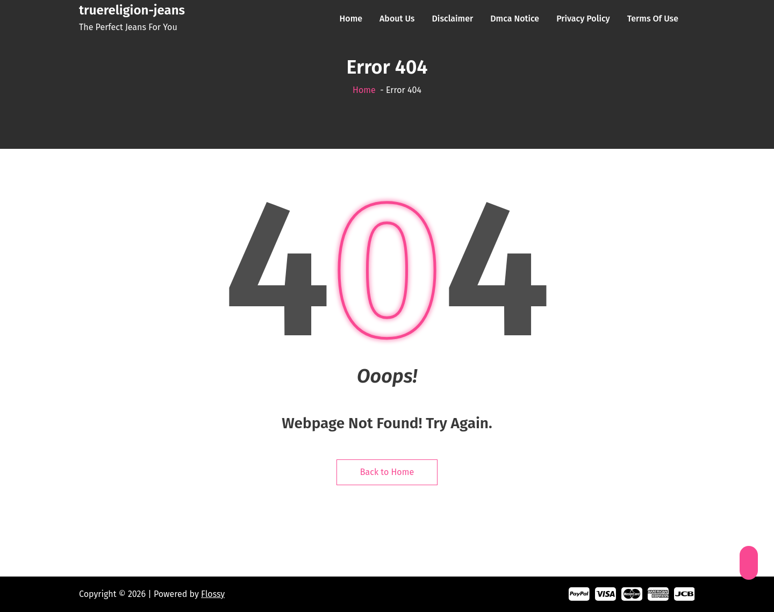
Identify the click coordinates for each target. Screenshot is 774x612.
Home (364, 90)
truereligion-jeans (132, 10)
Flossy (213, 594)
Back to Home (387, 472)
